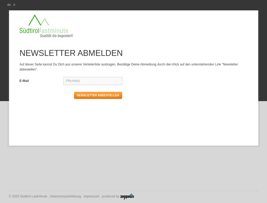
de (9, 5)
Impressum (91, 196)
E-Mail (24, 81)
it (14, 5)
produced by (118, 195)
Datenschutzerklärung (65, 196)
